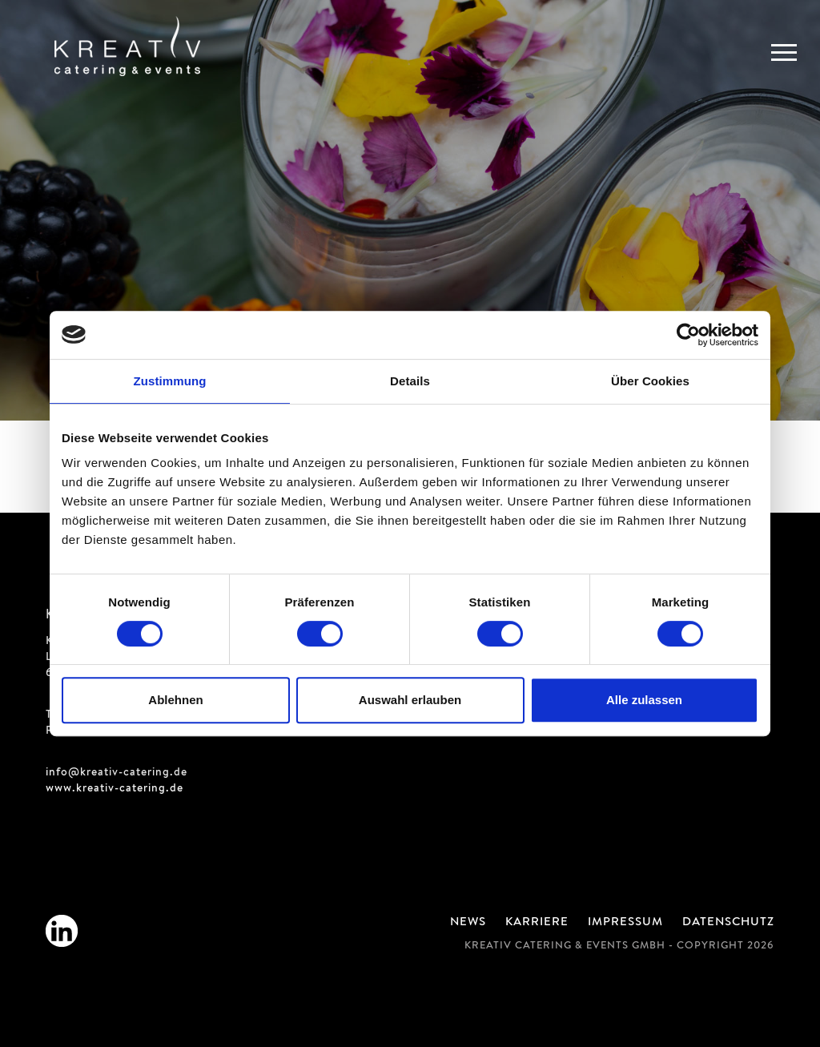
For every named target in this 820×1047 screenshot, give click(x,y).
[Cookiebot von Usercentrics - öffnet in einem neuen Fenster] (688, 335)
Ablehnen (175, 700)
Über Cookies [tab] (650, 381)
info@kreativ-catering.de (116, 773)
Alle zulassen (644, 700)
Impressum (625, 922)
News (468, 922)
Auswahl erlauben (410, 700)
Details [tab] (410, 381)
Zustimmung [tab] (170, 381)
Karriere (537, 922)
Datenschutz (728, 922)
